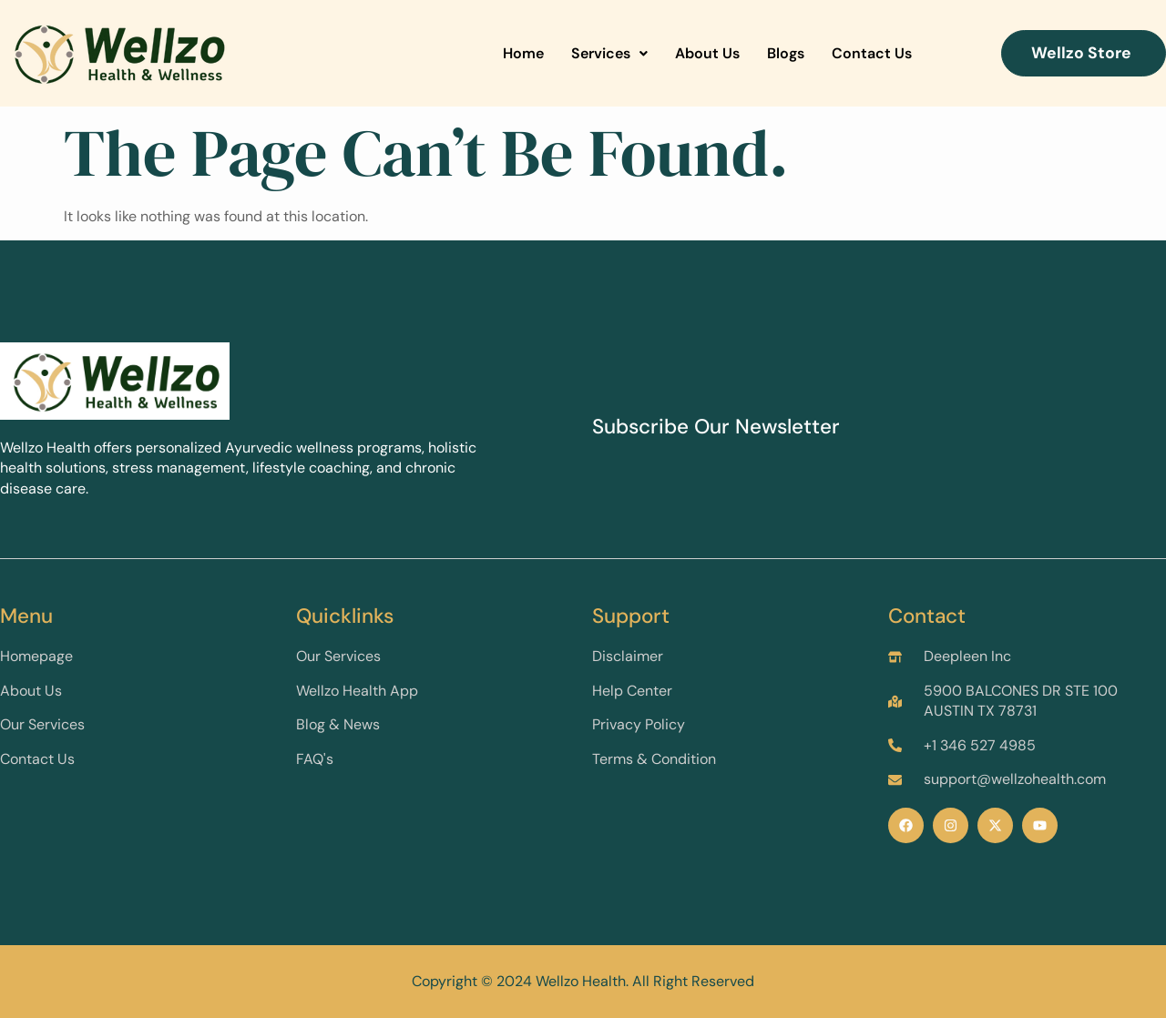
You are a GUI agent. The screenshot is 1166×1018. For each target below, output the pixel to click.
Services (609, 53)
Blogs (785, 53)
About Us (707, 53)
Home (523, 53)
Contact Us (872, 53)
